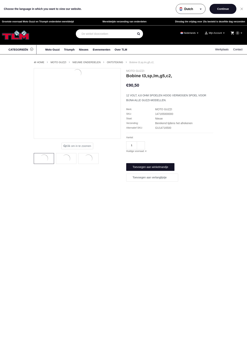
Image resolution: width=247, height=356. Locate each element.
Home (40, 62)
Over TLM (121, 49)
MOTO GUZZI (58, 62)
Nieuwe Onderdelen (87, 62)
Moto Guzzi (52, 49)
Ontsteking (115, 62)
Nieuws (83, 49)
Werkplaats (222, 49)
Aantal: (129, 137)
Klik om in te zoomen (77, 145)
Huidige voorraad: (136, 151)
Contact (237, 49)
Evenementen (101, 49)
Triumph (69, 49)
